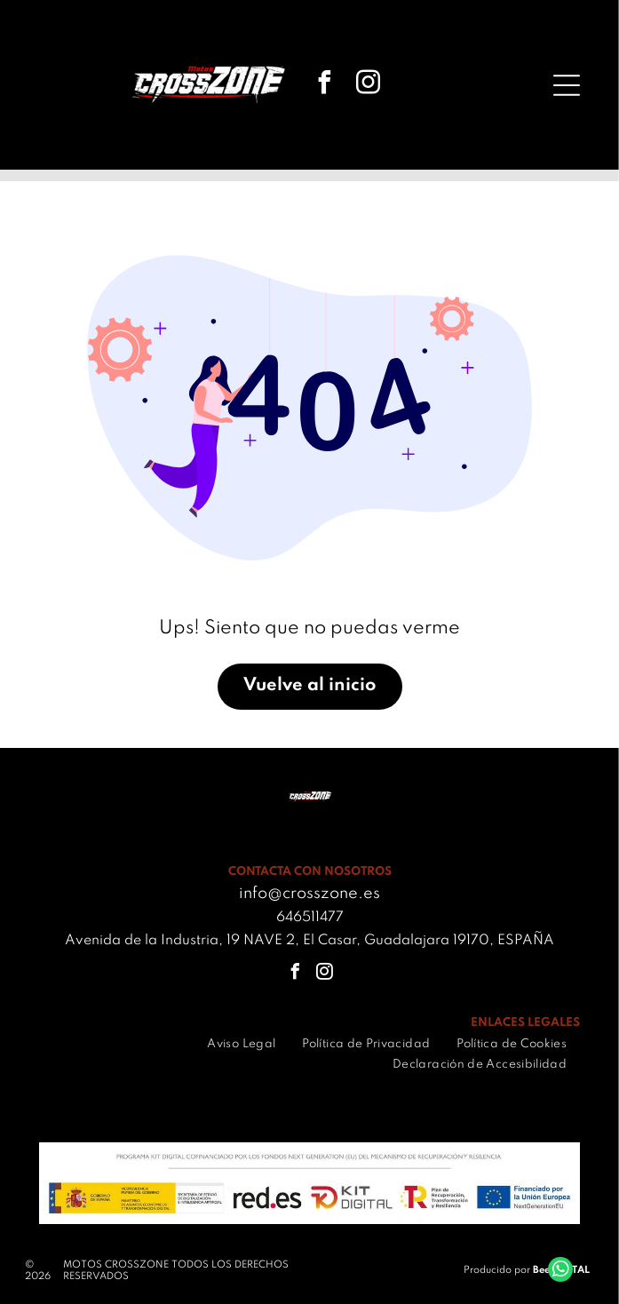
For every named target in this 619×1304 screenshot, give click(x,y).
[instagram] (368, 85)
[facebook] (325, 85)
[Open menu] (566, 85)
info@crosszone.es (309, 894)
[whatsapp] (560, 1271)
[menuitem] (241, 1044)
